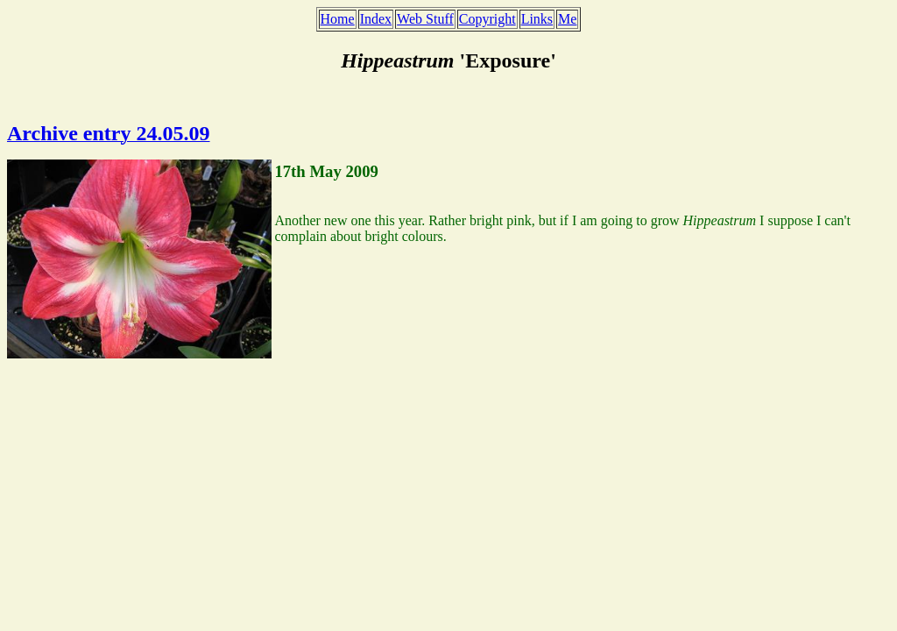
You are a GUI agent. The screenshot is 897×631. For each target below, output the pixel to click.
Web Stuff (425, 18)
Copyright (487, 18)
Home (338, 18)
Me (567, 18)
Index (376, 18)
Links (537, 18)
